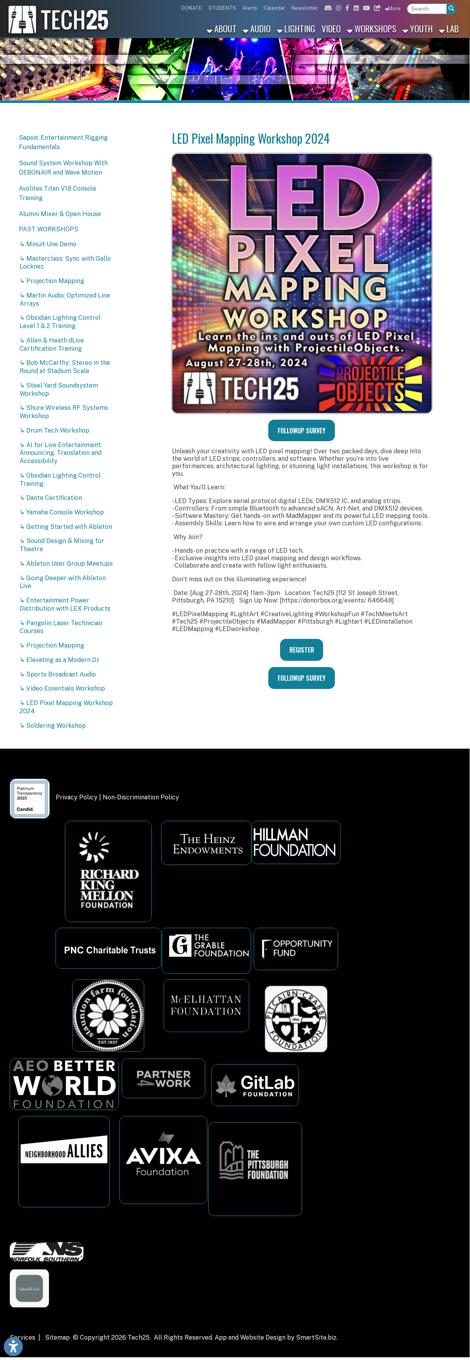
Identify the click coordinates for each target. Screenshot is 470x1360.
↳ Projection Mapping (52, 281)
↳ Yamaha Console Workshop (62, 512)
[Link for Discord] (327, 8)
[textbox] (426, 9)
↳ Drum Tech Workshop (54, 430)
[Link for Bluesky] (376, 8)
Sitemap (57, 1337)
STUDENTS (222, 8)
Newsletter (304, 8)
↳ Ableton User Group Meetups (66, 563)
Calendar (274, 8)
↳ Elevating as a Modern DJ (59, 660)
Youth (418, 28)
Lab (449, 28)
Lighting (296, 28)
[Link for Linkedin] (355, 8)
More (393, 8)
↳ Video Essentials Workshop (62, 688)
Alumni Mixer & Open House (60, 214)
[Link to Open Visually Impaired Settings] (13, 1346)
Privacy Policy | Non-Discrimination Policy (117, 797)
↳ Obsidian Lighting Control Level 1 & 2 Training (60, 322)
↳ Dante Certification (51, 497)
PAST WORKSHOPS (48, 229)
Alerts (249, 8)
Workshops (371, 28)
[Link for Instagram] (337, 8)
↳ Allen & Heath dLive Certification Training (52, 344)
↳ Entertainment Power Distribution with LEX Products (65, 604)
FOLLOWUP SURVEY (301, 430)
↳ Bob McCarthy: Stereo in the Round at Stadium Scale (65, 367)
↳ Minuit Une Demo (48, 244)
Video (331, 28)
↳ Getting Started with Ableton (66, 526)
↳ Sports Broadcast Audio (58, 674)
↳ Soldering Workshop (53, 725)
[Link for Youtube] (365, 8)
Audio (257, 28)
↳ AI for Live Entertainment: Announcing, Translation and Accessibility (61, 453)
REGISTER (301, 650)
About (222, 28)
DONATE (191, 8)
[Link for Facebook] (346, 8)
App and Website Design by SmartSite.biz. (276, 1337)
